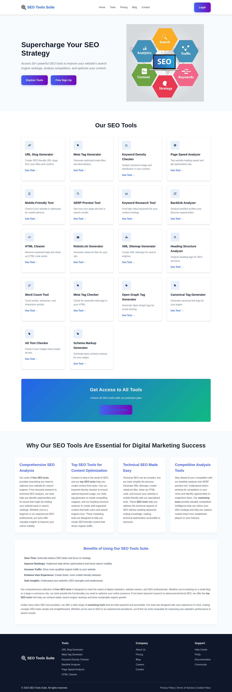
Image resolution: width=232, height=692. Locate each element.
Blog (134, 7)
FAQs (198, 654)
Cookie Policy (203, 688)
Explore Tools (34, 80)
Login (202, 7)
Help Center (201, 649)
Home (102, 7)
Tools (112, 7)
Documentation (203, 659)
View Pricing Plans (116, 409)
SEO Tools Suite (38, 7)
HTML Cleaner (69, 674)
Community (201, 664)
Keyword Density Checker (75, 659)
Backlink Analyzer (71, 664)
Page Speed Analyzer (73, 669)
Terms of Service (185, 688)
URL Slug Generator (72, 649)
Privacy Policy (167, 688)
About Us (141, 649)
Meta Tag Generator (72, 654)
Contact (146, 7)
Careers (140, 664)
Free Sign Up (63, 80)
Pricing (124, 7)
